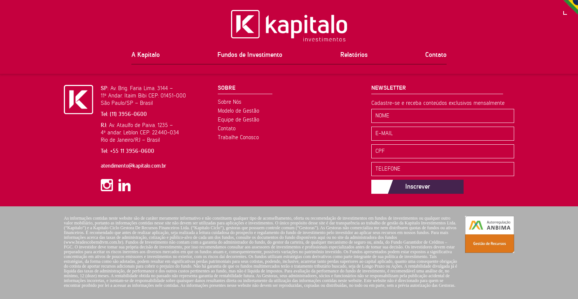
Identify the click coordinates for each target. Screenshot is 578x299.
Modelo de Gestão (238, 111)
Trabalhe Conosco (238, 137)
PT (570, 7)
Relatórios (354, 55)
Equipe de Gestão (238, 120)
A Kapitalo (145, 55)
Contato (436, 55)
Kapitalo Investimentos (289, 25)
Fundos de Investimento (249, 55)
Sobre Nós (229, 102)
